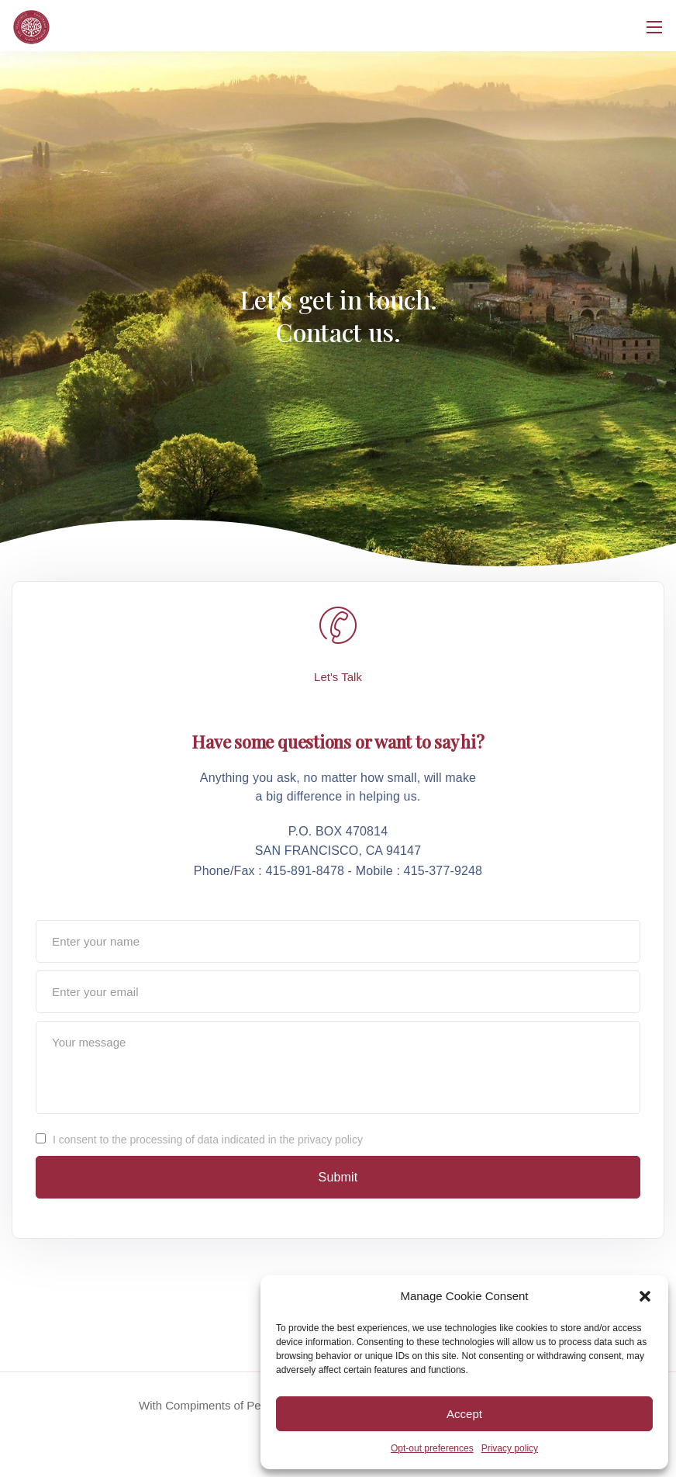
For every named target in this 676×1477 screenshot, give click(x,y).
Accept (464, 1413)
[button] (645, 1296)
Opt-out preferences (432, 1448)
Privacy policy (509, 1448)
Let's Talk (338, 676)
